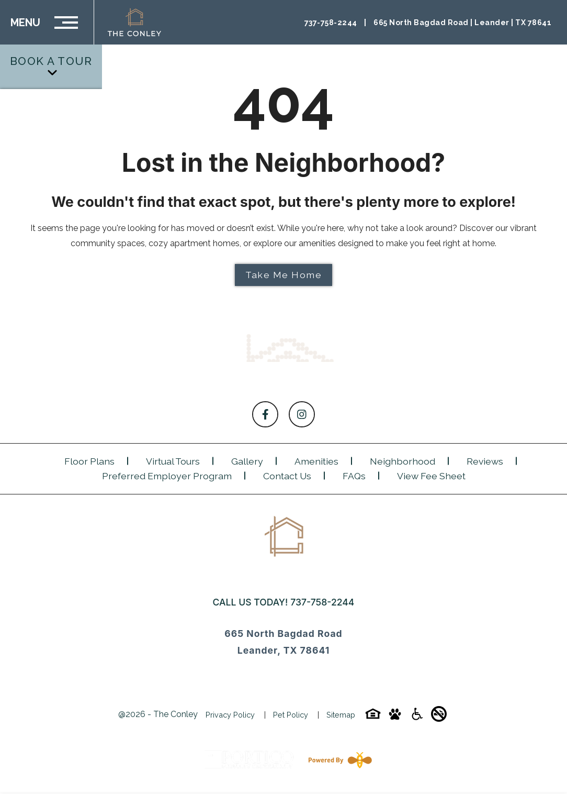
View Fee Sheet (431, 475)
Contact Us (287, 475)
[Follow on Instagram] (302, 414)
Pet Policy (290, 714)
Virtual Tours (173, 461)
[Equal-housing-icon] (373, 717)
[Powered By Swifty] (338, 760)
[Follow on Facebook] (265, 414)
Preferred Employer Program (167, 475)
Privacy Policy (230, 714)
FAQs (354, 475)
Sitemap (340, 714)
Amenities (316, 461)
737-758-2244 (322, 602)
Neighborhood (402, 461)
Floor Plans (89, 461)
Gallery (247, 461)
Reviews (485, 461)
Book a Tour (51, 65)
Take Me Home (283, 274)
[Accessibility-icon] (417, 717)
